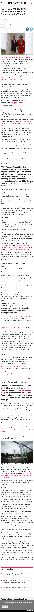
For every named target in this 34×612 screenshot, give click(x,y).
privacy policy (11, 604)
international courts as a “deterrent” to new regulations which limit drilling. (17, 430)
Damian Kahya (6, 22)
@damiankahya (6, 24)
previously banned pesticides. (20, 249)
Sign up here (17, 103)
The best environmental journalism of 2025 (16, 587)
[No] (32, 605)
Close (5, 606)
